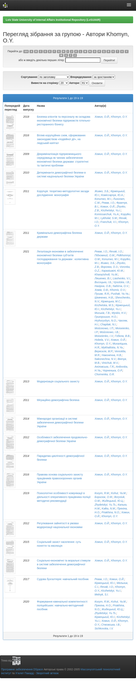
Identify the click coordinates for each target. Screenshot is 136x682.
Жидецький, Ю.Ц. (113, 500)
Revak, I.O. (116, 251)
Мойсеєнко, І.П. (104, 328)
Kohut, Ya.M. (118, 493)
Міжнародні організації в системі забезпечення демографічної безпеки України (60, 422)
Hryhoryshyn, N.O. (106, 320)
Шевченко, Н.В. (104, 297)
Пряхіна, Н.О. (103, 605)
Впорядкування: (81, 77)
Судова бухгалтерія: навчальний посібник (63, 579)
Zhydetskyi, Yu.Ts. (105, 504)
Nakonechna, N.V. (105, 358)
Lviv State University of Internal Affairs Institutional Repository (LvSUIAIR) (53, 19)
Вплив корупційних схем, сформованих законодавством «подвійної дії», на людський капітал (61, 139)
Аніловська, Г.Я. (104, 366)
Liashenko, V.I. (121, 278)
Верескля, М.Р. (104, 351)
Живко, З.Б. (102, 191)
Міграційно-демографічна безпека (58, 400)
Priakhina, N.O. (111, 512)
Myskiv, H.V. (119, 312)
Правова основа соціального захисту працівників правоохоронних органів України (60, 478)
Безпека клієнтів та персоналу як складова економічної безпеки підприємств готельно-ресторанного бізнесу (64, 120)
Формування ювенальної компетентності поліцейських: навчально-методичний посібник (62, 605)
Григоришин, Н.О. (106, 316)
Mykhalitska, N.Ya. (112, 347)
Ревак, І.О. (108, 202)
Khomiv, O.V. (117, 289)
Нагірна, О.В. (103, 286)
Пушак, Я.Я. (102, 293)
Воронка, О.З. (109, 266)
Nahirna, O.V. (121, 286)
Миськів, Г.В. (102, 312)
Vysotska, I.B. (121, 282)
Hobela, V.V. (102, 339)
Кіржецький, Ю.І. (105, 582)
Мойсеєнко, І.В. (109, 332)
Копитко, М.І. (103, 198)
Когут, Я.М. (102, 493)
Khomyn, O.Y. (119, 116)
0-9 (26, 51)
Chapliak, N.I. (108, 324)
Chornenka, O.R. (105, 374)
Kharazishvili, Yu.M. (106, 274)
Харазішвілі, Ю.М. (112, 270)
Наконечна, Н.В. (112, 355)
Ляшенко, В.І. (103, 278)
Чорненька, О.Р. (113, 370)
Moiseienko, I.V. (104, 335)
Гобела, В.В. (122, 335)
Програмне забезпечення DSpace (22, 669)
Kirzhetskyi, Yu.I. (111, 210)
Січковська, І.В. (110, 624)
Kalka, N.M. (109, 508)
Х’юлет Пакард (24, 673)
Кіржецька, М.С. (111, 301)
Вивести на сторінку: (45, 82)
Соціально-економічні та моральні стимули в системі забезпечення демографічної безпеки (63, 564)
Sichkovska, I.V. (104, 628)
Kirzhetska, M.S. (104, 305)
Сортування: (29, 77)
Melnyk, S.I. (102, 594)
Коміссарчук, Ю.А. (112, 195)
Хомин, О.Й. (102, 116)
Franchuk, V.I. (108, 221)
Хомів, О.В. (102, 289)
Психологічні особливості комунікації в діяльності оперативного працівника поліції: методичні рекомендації (64, 497)
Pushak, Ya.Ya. (120, 293)
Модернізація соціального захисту (58, 381)
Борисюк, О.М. (104, 496)
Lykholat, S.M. (109, 218)
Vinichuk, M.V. (110, 362)
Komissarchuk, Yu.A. (107, 214)
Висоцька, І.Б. (103, 282)
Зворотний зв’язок (47, 673)
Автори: (74, 82)
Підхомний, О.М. (105, 255)
